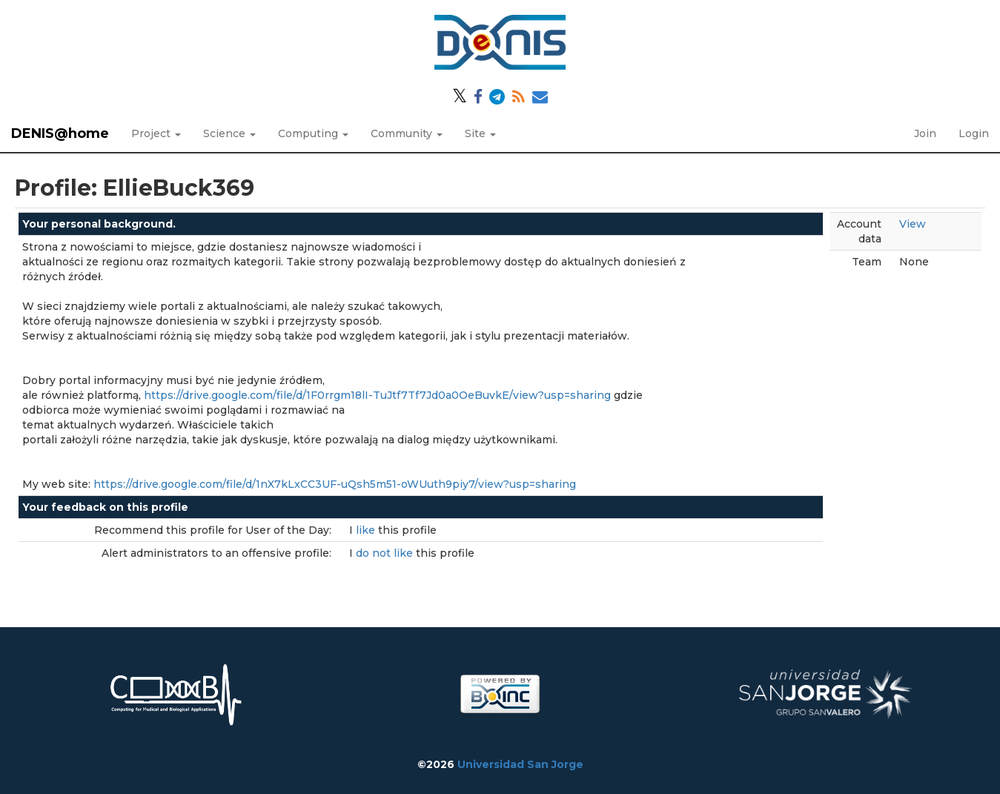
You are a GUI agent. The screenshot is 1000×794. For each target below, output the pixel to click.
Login (973, 133)
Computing (313, 133)
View (912, 224)
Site (480, 133)
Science (229, 133)
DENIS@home (60, 133)
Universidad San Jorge (520, 764)
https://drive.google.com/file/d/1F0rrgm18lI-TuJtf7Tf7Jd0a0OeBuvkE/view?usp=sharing (377, 395)
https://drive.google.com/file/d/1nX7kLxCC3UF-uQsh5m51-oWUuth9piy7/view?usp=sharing (334, 484)
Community (407, 133)
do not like (386, 553)
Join (925, 133)
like (367, 530)
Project (156, 133)
